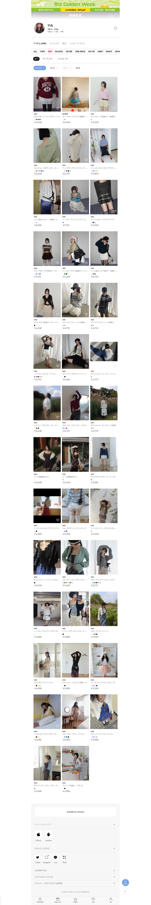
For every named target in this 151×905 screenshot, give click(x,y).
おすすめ (38, 68)
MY (111, 900)
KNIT (50, 51)
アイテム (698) (39, 43)
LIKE (93, 900)
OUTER (69, 51)
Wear (64, 859)
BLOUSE (59, 51)
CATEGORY (40, 900)
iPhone (38, 836)
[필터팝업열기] (125, 882)
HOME (75, 900)
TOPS (42, 51)
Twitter (37, 859)
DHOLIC (75, 15)
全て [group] (36, 59)
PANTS (109, 51)
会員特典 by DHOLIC (75, 812)
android (48, 836)
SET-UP (91, 51)
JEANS (118, 51)
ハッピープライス (77, 43)
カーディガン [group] (47, 59)
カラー (65, 68)
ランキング (54, 43)
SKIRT (100, 51)
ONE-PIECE (80, 51)
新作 (64, 43)
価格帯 (52, 68)
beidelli (65, 114)
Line (55, 859)
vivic (35, 114)
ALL (35, 51)
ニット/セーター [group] (63, 59)
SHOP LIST (58, 900)
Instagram (47, 859)
